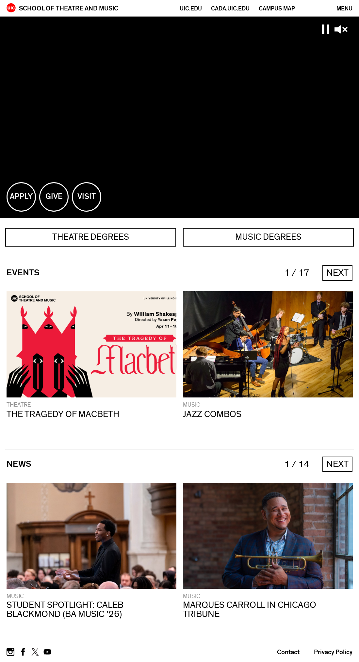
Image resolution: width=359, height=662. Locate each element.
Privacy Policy (333, 653)
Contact (288, 653)
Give (57, 202)
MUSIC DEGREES (268, 237)
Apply (23, 202)
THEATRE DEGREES (91, 237)
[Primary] (344, 8)
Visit (89, 202)
